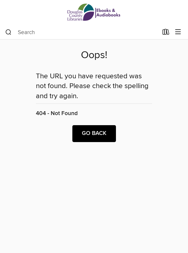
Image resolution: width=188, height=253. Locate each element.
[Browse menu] (178, 32)
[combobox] (82, 32)
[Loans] (165, 33)
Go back (94, 133)
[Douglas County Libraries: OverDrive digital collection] (94, 12)
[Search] (8, 32)
